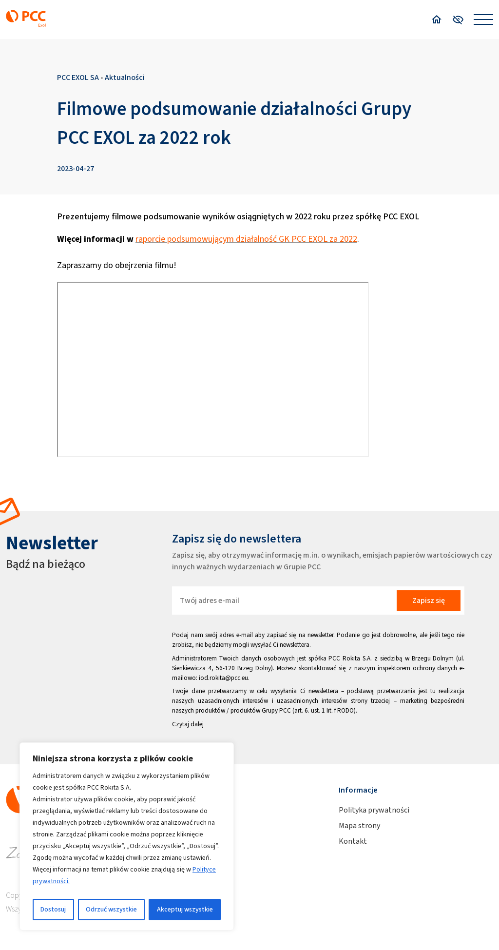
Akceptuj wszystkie (185, 909)
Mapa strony (359, 825)
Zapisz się (428, 600)
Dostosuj (53, 909)
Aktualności (125, 77)
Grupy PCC (276, 710)
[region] (126, 836)
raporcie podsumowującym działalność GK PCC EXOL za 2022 (246, 239)
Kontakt (353, 841)
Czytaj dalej (188, 724)
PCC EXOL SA (78, 77)
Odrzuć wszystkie (111, 909)
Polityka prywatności (374, 810)
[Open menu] (483, 19)
